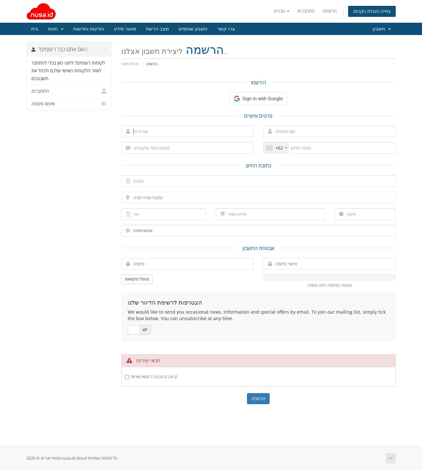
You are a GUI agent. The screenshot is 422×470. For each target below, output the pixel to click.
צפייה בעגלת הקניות (372, 11)
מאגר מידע (125, 29)
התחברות (306, 11)
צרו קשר (226, 29)
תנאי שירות (140, 377)
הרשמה (329, 11)
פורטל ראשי (130, 63)
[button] (258, 98)
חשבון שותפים (193, 29)
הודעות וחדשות (88, 29)
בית (34, 29)
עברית (281, 11)
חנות (56, 29)
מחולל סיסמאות (137, 279)
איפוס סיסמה (68, 104)
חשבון (382, 29)
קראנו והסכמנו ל (154, 377)
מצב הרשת (157, 29)
